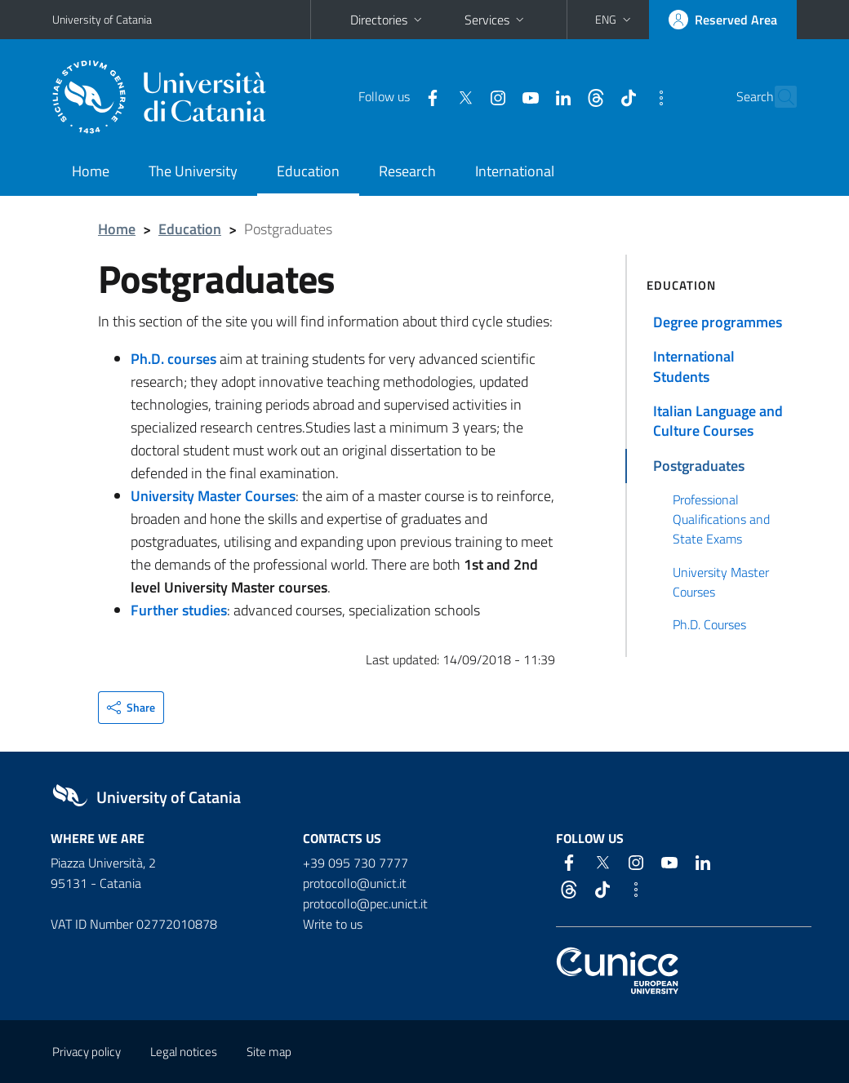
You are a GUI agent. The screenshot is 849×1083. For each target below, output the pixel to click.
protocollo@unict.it (355, 883)
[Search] (787, 97)
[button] (614, 19)
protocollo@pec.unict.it (365, 903)
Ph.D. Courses (709, 624)
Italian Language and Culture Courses (718, 421)
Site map (269, 1051)
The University (193, 171)
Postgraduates (699, 466)
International (514, 171)
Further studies (179, 610)
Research (407, 171)
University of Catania (102, 19)
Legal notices (183, 1051)
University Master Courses (721, 581)
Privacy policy (86, 1051)
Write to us (332, 924)
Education (308, 171)
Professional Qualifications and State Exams (721, 519)
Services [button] (496, 19)
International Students (694, 366)
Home (90, 171)
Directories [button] (387, 19)
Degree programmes (717, 322)
